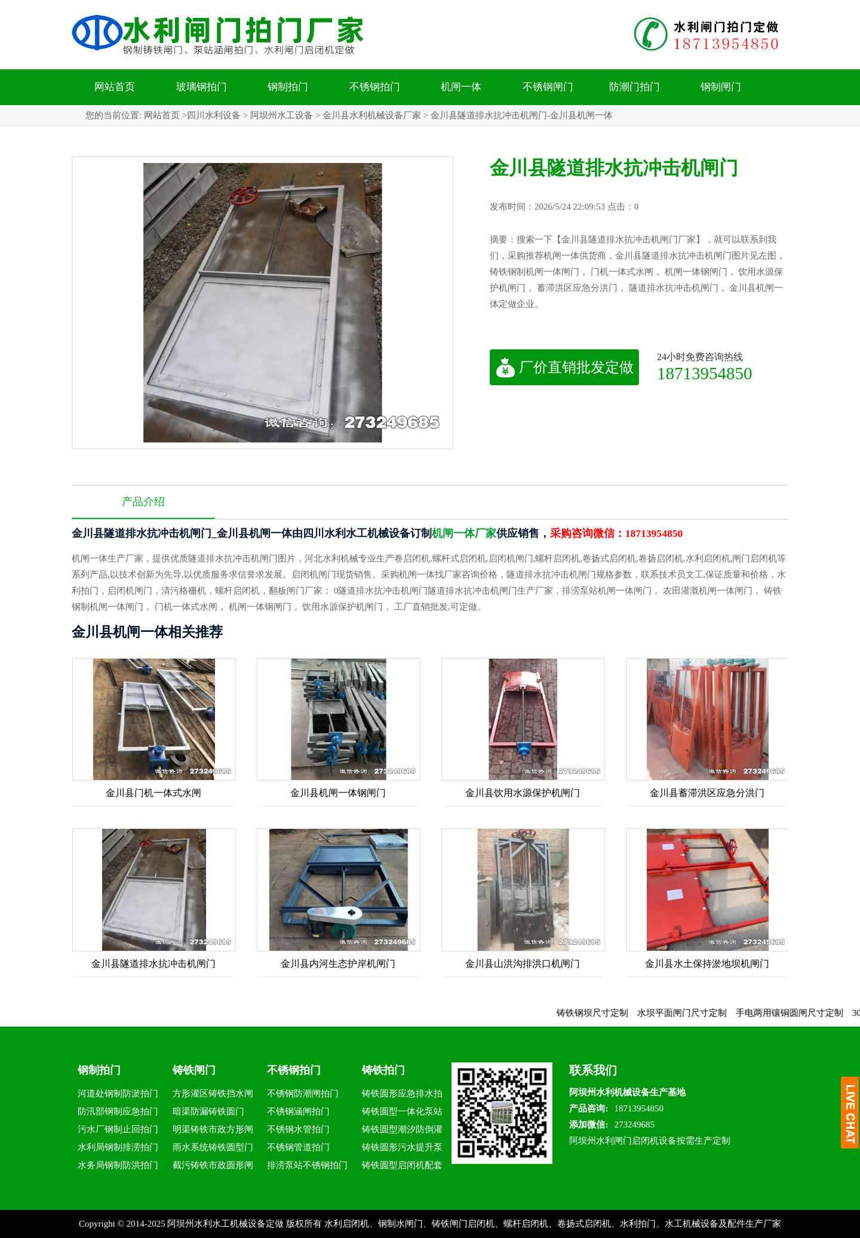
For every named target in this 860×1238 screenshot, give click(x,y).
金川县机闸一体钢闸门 (338, 793)
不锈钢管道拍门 (298, 1147)
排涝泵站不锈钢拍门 (307, 1165)
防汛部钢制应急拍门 (118, 1111)
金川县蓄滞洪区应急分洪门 (707, 793)
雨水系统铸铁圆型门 (213, 1147)
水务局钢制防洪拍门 (118, 1165)
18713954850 (704, 373)
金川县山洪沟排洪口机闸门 (522, 964)
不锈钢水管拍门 (298, 1129)
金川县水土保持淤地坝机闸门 (707, 964)
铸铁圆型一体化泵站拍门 (402, 1113)
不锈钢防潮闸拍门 (303, 1093)
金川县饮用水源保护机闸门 (522, 793)
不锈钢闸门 (548, 87)
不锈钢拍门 (374, 87)
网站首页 (114, 87)
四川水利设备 (214, 115)
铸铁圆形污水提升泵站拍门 (402, 1149)
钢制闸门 (721, 87)
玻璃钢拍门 (201, 87)
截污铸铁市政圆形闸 (213, 1165)
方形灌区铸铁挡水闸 (213, 1093)
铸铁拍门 (383, 1070)
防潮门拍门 (634, 87)
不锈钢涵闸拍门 (298, 1111)
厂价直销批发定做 (565, 367)
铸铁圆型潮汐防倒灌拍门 (402, 1131)
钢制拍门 (288, 87)
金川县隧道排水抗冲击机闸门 (153, 964)
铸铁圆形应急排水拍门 (402, 1095)
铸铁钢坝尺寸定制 (622, 1013)
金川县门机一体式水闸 (153, 793)
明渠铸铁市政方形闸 (213, 1129)
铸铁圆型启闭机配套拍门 (402, 1167)
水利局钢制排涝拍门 (118, 1147)
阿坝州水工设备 (281, 115)
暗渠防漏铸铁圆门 (208, 1111)
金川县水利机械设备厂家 (371, 115)
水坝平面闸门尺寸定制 (711, 1013)
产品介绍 (143, 502)
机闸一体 (461, 87)
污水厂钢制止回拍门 (118, 1129)
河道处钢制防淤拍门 (118, 1093)
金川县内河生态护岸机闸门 (338, 964)
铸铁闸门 (194, 1070)
